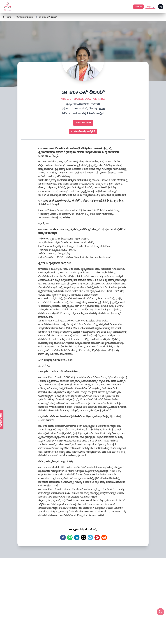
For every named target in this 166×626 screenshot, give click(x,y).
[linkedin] (77, 537)
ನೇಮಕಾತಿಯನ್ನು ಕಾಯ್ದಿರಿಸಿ (83, 131)
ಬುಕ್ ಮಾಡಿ (138, 6)
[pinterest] (97, 537)
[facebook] (63, 537)
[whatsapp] (70, 537)
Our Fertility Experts (25, 17)
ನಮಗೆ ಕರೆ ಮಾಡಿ (83, 123)
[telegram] (90, 537)
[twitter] (83, 537)
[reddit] (104, 537)
